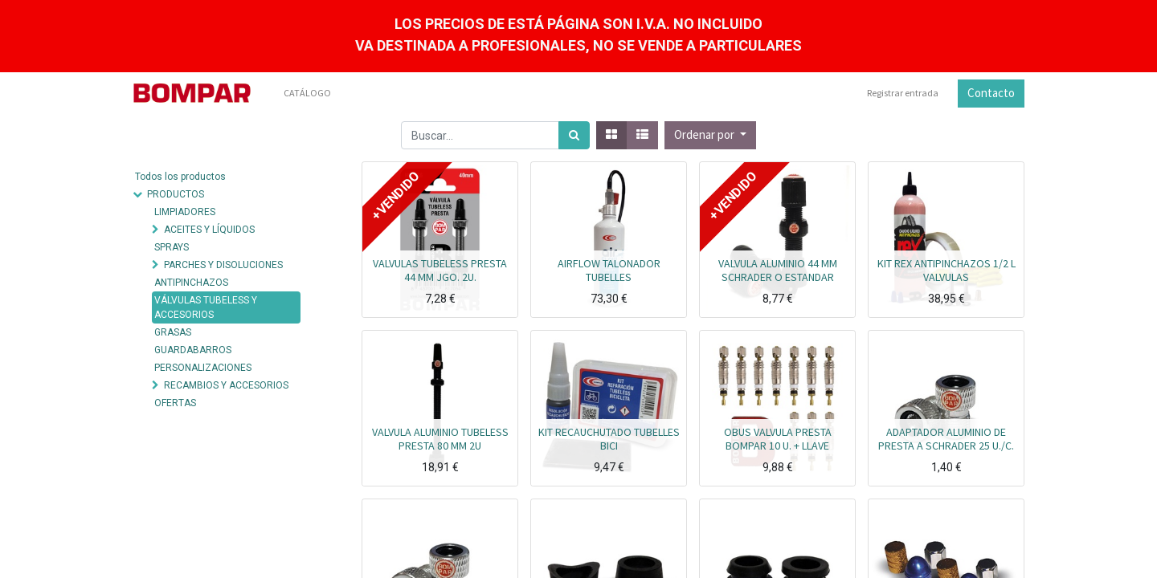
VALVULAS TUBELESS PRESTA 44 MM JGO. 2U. (440, 270)
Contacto (991, 92)
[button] (710, 135)
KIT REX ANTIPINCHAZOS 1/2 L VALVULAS (946, 270)
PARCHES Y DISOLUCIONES (223, 265)
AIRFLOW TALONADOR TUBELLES (609, 270)
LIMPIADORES (184, 212)
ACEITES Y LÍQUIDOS (209, 229)
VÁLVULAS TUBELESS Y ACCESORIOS (205, 307)
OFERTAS (175, 403)
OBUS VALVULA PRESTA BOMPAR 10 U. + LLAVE (778, 439)
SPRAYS (171, 247)
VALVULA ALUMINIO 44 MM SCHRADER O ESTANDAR (777, 270)
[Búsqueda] (574, 135)
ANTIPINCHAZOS (191, 282)
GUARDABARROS (192, 350)
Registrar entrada (902, 93)
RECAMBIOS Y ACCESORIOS (226, 385)
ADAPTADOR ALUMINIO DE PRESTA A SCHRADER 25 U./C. (946, 439)
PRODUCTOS (175, 194)
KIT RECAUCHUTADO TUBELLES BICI (609, 439)
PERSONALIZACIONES (202, 367)
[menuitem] (307, 93)
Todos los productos (180, 176)
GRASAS (172, 332)
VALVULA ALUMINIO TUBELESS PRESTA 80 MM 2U (440, 439)
